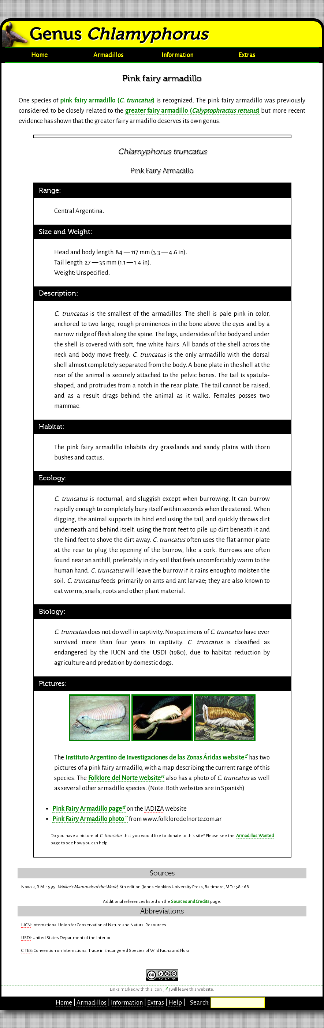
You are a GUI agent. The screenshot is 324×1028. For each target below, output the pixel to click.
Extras (246, 55)
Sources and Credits (190, 901)
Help (175, 1002)
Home (39, 55)
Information (177, 55)
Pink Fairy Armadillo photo (88, 818)
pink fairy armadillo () (107, 100)
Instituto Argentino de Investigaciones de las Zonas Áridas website (155, 757)
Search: (200, 1002)
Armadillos (108, 55)
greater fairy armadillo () (192, 110)
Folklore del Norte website (124, 777)
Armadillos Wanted (255, 835)
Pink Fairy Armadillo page (87, 808)
